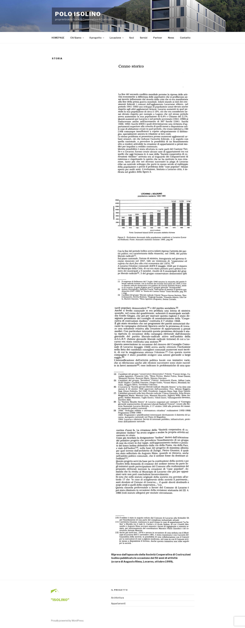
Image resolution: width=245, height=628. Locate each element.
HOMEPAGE (58, 37)
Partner (157, 37)
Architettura (117, 597)
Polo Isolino (78, 14)
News (171, 37)
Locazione (117, 37)
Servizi (143, 37)
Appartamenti (118, 603)
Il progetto (97, 37)
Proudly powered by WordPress (67, 620)
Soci (131, 37)
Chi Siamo (77, 37)
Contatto (185, 37)
